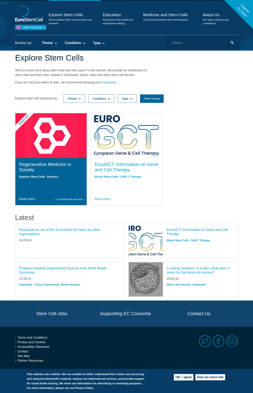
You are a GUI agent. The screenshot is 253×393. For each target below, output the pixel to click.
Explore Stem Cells (66, 14)
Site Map (24, 356)
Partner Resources (30, 360)
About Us (211, 14)
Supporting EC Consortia (125, 313)
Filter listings (152, 98)
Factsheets (108, 82)
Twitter (205, 341)
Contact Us (198, 313)
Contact (23, 351)
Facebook (218, 341)
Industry (52, 176)
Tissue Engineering (46, 284)
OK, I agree (184, 379)
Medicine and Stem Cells (165, 14)
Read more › (27, 199)
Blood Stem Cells (106, 176)
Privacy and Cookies (32, 342)
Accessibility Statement (33, 346)
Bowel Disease (70, 284)
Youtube (232, 341)
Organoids (26, 284)
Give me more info (210, 379)
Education (112, 14)
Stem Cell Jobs (51, 313)
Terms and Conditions (32, 337)
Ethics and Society (179, 284)
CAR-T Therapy (130, 176)
